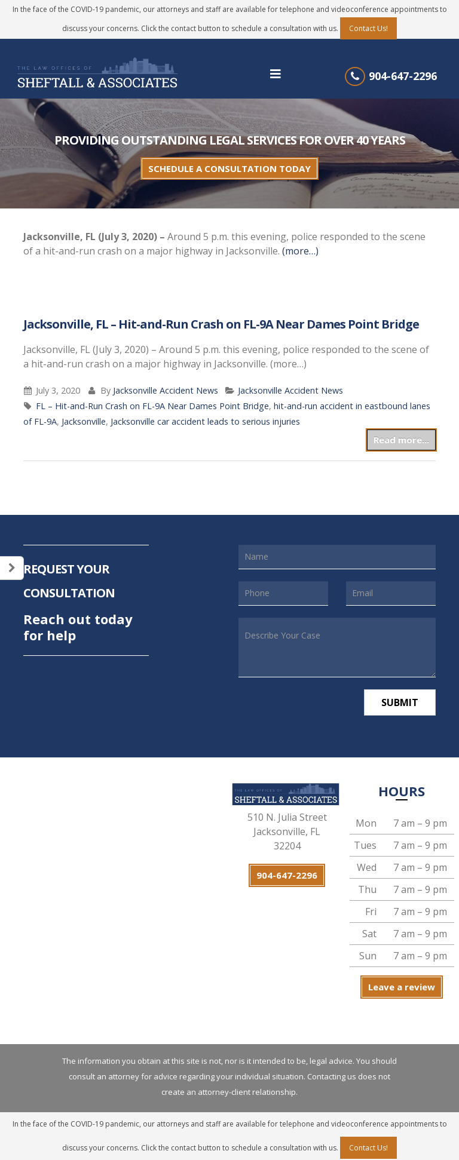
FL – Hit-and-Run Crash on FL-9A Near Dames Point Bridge (152, 406)
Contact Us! (368, 28)
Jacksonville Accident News (165, 390)
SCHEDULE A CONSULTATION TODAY (229, 168)
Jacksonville (84, 421)
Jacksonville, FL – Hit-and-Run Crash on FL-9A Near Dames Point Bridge (221, 324)
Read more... (401, 440)
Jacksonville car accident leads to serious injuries (205, 421)
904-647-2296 (403, 75)
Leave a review (401, 987)
